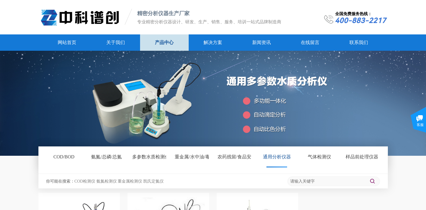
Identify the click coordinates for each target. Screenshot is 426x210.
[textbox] (327, 181)
